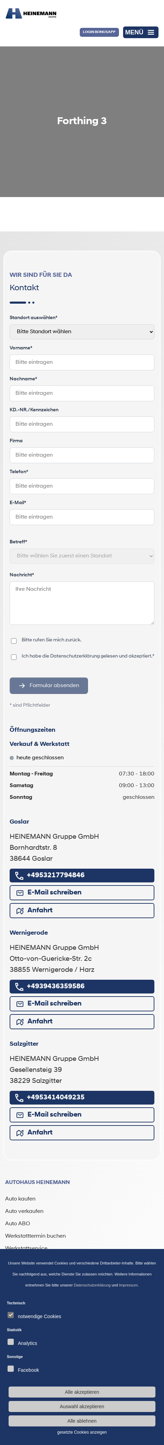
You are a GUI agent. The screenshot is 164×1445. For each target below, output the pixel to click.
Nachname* (23, 379)
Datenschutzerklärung (92, 1285)
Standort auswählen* (33, 317)
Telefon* (19, 472)
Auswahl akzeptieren (82, 1406)
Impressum (128, 1285)
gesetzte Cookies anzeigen (82, 1432)
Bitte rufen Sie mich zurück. (51, 640)
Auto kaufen (20, 1199)
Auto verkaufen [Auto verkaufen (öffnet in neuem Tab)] (24, 1211)
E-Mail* (18, 503)
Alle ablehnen (82, 1421)
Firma (16, 441)
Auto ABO (17, 1224)
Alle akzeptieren (82, 1392)
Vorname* (21, 348)
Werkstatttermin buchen (35, 1236)
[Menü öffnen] (140, 32)
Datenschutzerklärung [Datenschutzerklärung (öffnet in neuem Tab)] (75, 656)
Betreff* (18, 542)
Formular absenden (49, 685)
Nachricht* (22, 575)
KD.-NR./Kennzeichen (34, 410)
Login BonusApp (99, 32)
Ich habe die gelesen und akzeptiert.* (88, 656)
